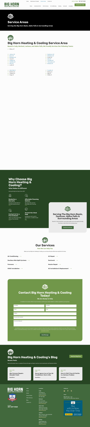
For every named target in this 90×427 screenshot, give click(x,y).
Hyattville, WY (12, 61)
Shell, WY (49, 58)
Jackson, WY (12, 54)
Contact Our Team (80, 4)
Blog (27, 309)
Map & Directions (42, 304)
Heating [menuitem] (59, 6)
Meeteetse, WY (50, 55)
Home (27, 1)
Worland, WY (50, 63)
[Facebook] (68, 300)
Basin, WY (12, 55)
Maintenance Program (34, 1)
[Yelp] (71, 300)
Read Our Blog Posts (76, 265)
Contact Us (50, 1)
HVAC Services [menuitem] (45, 6)
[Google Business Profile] (64, 300)
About (27, 302)
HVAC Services (29, 307)
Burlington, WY (13, 57)
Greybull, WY (12, 60)
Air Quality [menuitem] (71, 6)
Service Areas (43, 1)
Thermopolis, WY (51, 61)
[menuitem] (6, 341)
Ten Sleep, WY (50, 60)
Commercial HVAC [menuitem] (37, 6)
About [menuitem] (31, 6)
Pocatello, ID (50, 70)
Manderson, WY (50, 54)
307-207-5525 (82, 1)
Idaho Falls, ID (12, 70)
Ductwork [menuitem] (65, 6)
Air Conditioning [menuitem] (53, 6)
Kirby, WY (12, 63)
